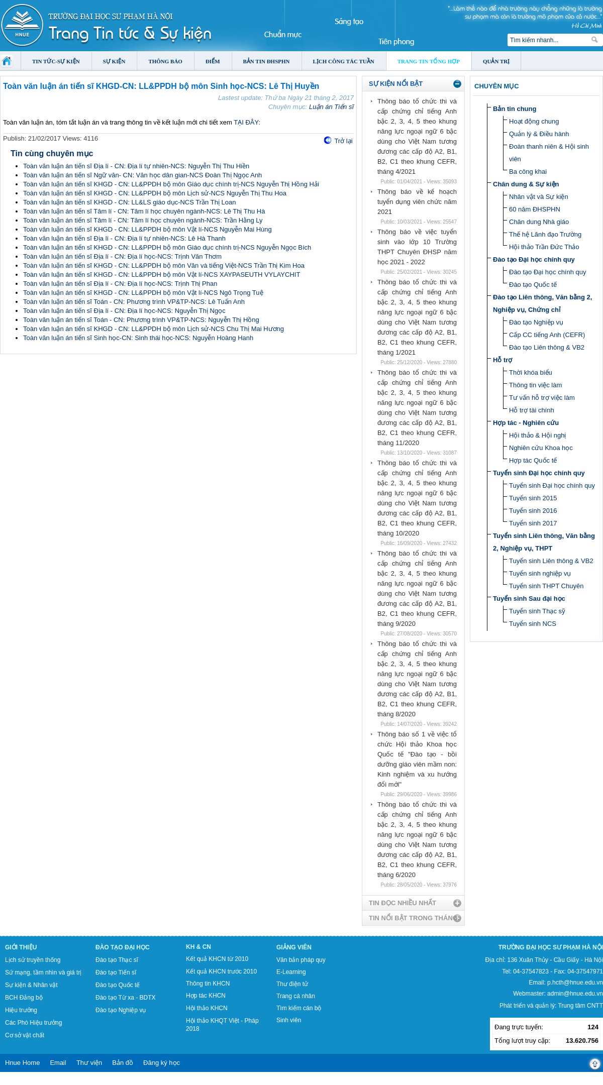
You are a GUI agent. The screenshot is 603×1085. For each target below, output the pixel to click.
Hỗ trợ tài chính (531, 410)
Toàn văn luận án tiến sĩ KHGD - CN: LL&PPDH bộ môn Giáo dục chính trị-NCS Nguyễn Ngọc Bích (167, 247)
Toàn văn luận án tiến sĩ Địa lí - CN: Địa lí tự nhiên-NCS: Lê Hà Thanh (124, 238)
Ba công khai (528, 171)
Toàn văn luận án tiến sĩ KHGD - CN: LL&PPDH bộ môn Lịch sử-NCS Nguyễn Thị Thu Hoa (154, 193)
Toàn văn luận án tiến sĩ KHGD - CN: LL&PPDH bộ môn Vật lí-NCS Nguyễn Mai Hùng (147, 229)
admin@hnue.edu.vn (575, 993)
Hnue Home (22, 1062)
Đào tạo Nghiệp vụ (536, 322)
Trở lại (343, 141)
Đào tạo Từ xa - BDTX (125, 997)
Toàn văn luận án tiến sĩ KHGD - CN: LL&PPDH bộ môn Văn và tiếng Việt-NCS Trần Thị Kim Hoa (164, 265)
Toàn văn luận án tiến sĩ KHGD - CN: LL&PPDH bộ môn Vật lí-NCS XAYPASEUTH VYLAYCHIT (161, 274)
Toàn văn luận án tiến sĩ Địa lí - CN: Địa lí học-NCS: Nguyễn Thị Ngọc (124, 310)
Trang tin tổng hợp (428, 61)
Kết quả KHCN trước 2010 (221, 971)
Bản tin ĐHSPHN (266, 61)
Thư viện (89, 1062)
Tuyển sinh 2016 (533, 510)
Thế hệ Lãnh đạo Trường (545, 234)
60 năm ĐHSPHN (534, 209)
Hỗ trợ (502, 360)
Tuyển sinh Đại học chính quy (539, 473)
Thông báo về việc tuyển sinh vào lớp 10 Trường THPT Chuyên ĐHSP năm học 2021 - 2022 (417, 247)
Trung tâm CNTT (580, 1005)
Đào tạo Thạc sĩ (116, 959)
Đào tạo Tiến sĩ (115, 972)
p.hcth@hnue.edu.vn (575, 982)
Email (58, 1062)
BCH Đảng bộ (24, 997)
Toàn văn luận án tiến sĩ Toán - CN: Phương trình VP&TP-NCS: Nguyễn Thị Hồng (141, 319)
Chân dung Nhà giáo (539, 222)
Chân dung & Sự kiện (526, 184)
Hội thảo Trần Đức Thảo (544, 247)
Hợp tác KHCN (206, 995)
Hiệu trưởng (21, 1010)
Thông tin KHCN (208, 983)
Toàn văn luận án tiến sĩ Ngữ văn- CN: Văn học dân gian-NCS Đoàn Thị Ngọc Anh (142, 175)
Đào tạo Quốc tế (533, 284)
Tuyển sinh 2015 (533, 498)
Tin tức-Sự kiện (56, 61)
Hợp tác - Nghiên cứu (526, 422)
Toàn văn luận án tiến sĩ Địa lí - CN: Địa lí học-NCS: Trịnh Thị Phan (120, 283)
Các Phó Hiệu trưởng (33, 1022)
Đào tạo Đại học (122, 947)
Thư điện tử (292, 984)
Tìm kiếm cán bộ (298, 1008)
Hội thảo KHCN (207, 1008)
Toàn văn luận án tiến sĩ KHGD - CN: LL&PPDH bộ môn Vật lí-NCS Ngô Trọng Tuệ (143, 292)
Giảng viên (294, 947)
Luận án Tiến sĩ (331, 107)
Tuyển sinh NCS (532, 623)
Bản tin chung (514, 109)
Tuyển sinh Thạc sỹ (537, 611)
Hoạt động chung (534, 121)
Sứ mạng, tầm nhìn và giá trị (43, 972)
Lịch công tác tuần (343, 61)
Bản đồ (122, 1062)
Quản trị (496, 61)
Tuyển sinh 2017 (533, 523)
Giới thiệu (21, 947)
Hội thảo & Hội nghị (537, 435)
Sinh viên (288, 1020)
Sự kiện (114, 61)
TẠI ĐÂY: (247, 122)
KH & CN (198, 946)
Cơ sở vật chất (24, 1035)
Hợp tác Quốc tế (533, 460)
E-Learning (291, 971)
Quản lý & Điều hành (539, 134)
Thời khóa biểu (530, 372)
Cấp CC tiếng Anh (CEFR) (547, 335)
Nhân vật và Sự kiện (538, 196)
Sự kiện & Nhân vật (31, 985)
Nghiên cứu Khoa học (541, 448)
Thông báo (165, 61)
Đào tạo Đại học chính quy (534, 259)
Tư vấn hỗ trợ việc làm (542, 397)
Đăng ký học (161, 1062)
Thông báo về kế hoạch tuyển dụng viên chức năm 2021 (417, 201)
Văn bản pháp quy (301, 959)
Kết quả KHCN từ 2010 (217, 958)
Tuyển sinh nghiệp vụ (540, 573)
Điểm (213, 61)
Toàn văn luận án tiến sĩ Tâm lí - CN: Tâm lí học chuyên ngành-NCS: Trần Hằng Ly (143, 220)
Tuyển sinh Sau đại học (529, 598)
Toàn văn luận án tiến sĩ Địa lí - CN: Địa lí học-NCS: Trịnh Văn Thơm (122, 256)
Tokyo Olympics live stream (36, 1081)
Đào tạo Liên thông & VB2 (546, 347)
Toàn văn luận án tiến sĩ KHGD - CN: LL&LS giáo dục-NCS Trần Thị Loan (129, 202)
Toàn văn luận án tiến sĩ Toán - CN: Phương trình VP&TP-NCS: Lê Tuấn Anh (134, 301)
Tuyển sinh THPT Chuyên (546, 586)
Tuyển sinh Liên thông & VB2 (551, 561)
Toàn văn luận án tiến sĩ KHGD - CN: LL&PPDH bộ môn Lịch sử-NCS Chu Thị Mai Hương (153, 329)
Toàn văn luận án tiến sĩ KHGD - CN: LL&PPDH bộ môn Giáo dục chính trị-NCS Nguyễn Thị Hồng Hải (171, 184)
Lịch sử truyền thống (32, 959)
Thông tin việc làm (535, 385)
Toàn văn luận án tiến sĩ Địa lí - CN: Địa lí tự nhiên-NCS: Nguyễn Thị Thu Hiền (136, 166)
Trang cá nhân (295, 996)
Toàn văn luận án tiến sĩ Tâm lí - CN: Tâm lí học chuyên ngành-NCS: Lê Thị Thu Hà (144, 211)
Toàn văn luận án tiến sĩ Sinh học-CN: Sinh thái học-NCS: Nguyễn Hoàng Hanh (138, 338)
